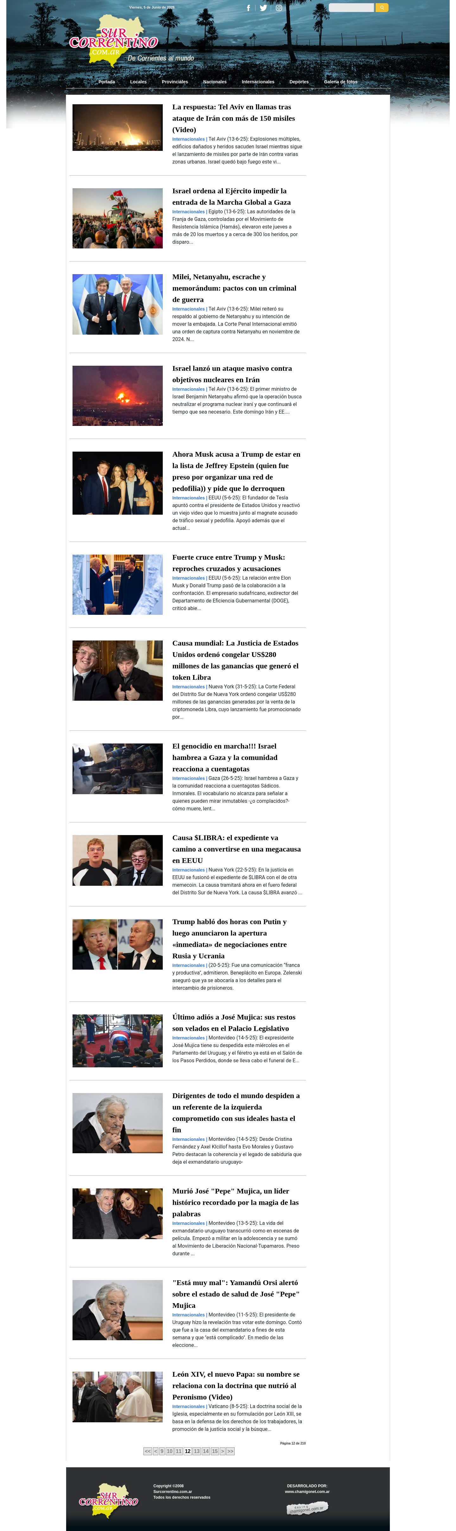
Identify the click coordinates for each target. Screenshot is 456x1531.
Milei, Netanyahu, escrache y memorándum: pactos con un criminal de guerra (234, 288)
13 (197, 1451)
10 (170, 1451)
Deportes (299, 81)
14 (206, 1451)
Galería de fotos (341, 81)
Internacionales (258, 81)
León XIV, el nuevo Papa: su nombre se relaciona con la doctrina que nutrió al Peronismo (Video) (236, 1385)
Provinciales (175, 81)
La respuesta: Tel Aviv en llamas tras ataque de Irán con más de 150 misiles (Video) (233, 118)
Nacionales (215, 81)
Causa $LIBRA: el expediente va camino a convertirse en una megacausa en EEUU (236, 849)
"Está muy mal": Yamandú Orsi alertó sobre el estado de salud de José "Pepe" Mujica (236, 1293)
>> (230, 1451)
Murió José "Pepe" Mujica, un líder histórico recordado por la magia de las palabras (235, 1202)
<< (148, 1451)
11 (178, 1451)
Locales (138, 81)
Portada (110, 81)
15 (215, 1451)
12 (188, 1451)
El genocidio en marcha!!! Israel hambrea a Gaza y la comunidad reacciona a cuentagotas (224, 757)
